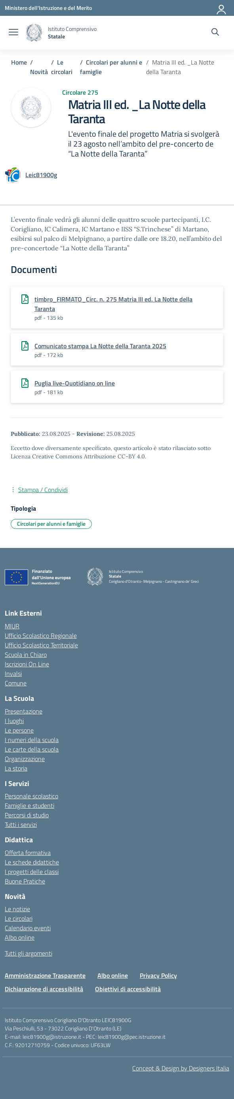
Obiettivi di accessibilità (128, 989)
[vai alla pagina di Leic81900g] (41, 174)
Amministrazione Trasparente (45, 975)
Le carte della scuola (32, 749)
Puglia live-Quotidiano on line (74, 383)
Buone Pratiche (25, 881)
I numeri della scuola (32, 739)
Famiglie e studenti (29, 805)
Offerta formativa (28, 852)
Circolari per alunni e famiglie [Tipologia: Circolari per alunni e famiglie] (51, 523)
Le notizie (17, 909)
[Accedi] (221, 8)
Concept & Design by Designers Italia (180, 1068)
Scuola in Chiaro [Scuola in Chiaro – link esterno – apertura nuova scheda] (26, 654)
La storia (16, 768)
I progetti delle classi (32, 871)
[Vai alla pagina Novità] (39, 71)
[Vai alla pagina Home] (19, 62)
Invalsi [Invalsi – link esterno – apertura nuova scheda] (13, 673)
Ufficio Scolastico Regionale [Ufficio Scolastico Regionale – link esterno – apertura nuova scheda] (41, 635)
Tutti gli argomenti (28, 953)
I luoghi (14, 720)
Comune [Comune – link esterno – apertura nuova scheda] (16, 683)
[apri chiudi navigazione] (13, 33)
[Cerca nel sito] (215, 33)
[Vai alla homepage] (34, 33)
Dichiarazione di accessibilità (44, 989)
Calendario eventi (28, 928)
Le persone (19, 730)
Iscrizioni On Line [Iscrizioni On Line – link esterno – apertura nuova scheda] (27, 664)
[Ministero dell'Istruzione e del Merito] (48, 8)
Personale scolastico (31, 796)
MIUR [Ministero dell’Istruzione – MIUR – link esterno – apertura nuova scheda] (12, 626)
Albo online (19, 937)
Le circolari (18, 918)
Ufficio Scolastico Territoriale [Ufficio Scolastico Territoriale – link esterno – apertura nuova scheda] (41, 645)
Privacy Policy (158, 975)
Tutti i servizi (21, 824)
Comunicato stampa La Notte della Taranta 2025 (100, 346)
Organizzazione (25, 758)
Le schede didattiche (32, 862)
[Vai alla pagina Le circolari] (61, 66)
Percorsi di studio (27, 815)
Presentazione (23, 711)
